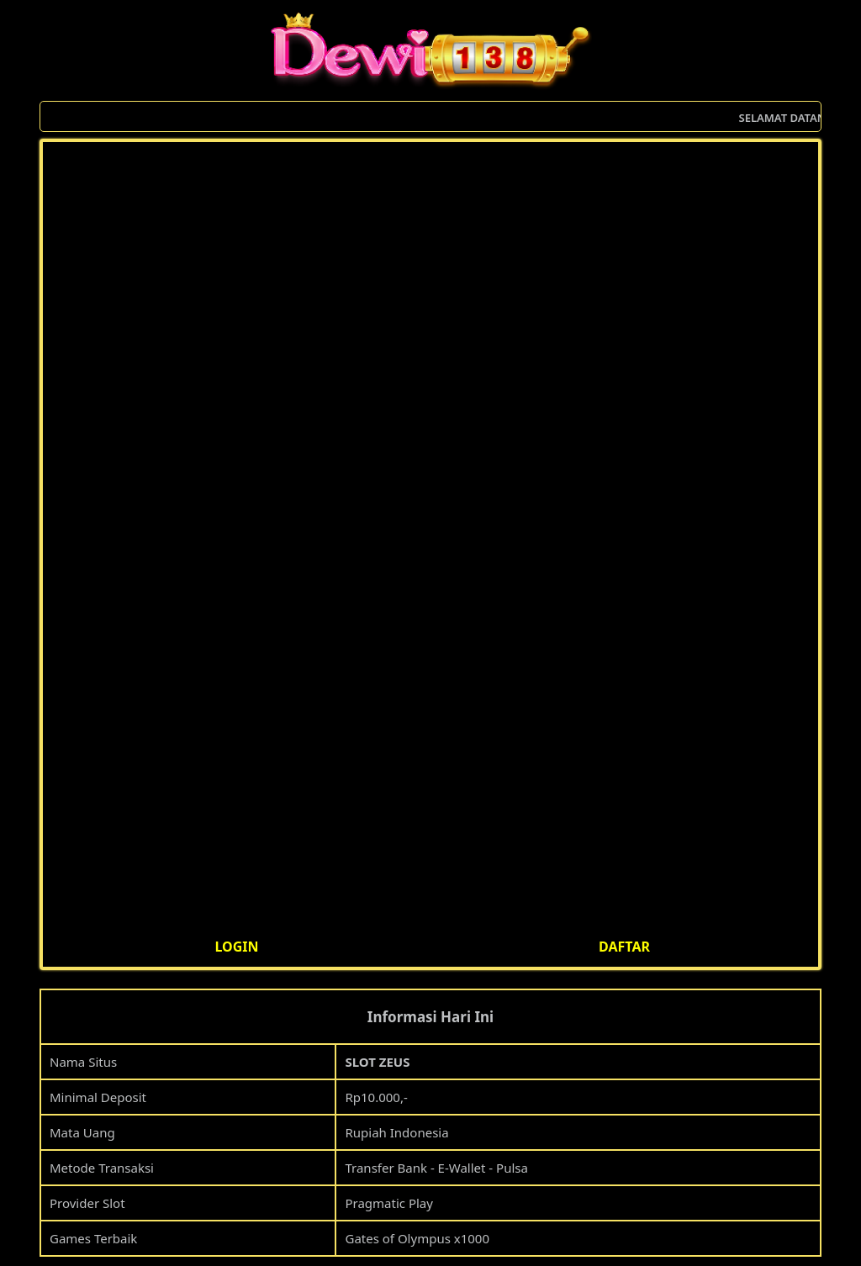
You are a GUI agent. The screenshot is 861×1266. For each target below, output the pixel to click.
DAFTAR (624, 946)
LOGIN (236, 946)
